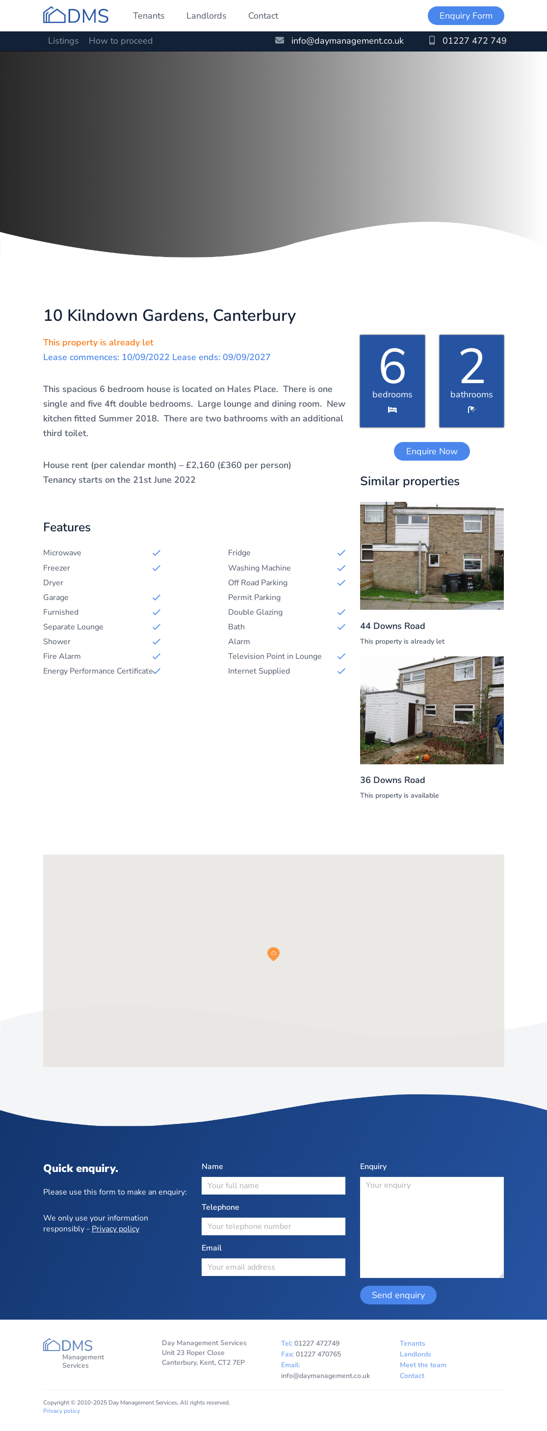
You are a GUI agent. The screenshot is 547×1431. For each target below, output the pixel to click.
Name (212, 1166)
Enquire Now (432, 451)
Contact (263, 16)
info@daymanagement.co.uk (339, 41)
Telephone (220, 1207)
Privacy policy (115, 1228)
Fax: (311, 1354)
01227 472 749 (467, 41)
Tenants (149, 16)
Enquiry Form (466, 16)
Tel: (310, 1343)
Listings (63, 41)
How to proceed (121, 41)
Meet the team (423, 1365)
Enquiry (373, 1166)
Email (212, 1248)
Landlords (206, 16)
